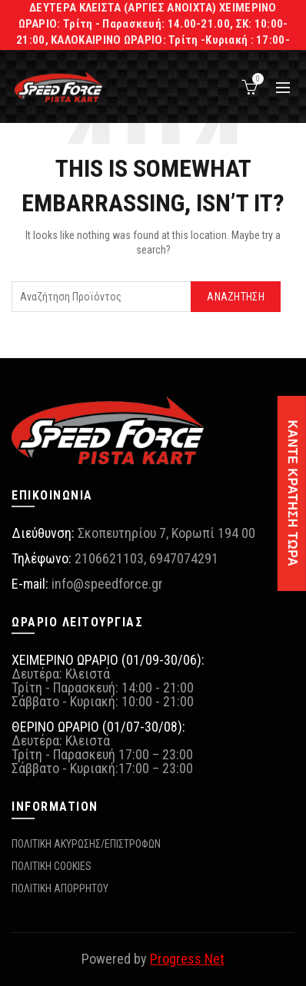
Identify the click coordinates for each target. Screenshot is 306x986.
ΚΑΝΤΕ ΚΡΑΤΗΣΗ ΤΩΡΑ (292, 493)
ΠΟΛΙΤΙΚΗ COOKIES (51, 866)
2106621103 (109, 558)
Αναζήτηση (235, 296)
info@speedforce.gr (107, 584)
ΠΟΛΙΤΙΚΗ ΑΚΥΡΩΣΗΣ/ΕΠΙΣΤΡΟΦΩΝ (86, 844)
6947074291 (183, 558)
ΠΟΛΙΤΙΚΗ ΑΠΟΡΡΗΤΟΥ (60, 888)
